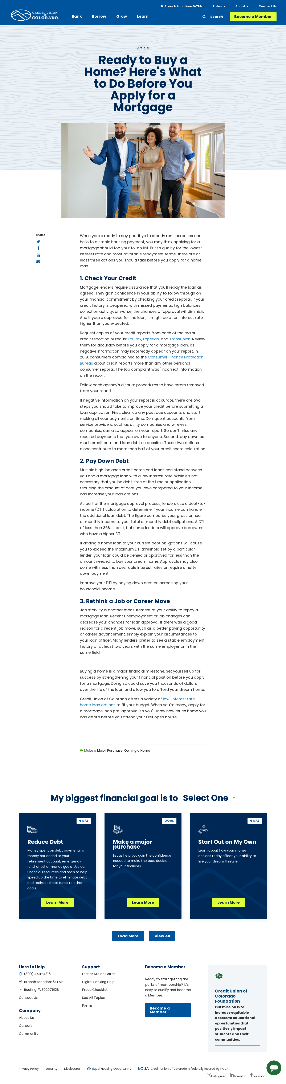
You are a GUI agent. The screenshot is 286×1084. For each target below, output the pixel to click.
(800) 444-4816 (37, 973)
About (240, 6)
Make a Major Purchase (103, 750)
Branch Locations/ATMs (183, 6)
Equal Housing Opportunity (111, 1069)
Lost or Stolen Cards (98, 973)
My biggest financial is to (114, 798)
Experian (151, 339)
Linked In (240, 1076)
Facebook (260, 1076)
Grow (121, 16)
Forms (87, 1005)
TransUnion (180, 339)
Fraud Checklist (95, 989)
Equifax (134, 339)
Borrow (99, 16)
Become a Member (253, 16)
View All (162, 936)
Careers (25, 1025)
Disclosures (72, 1069)
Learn (142, 16)
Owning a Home (137, 750)
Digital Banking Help (98, 981)
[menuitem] (182, 6)
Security (51, 1069)
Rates (217, 6)
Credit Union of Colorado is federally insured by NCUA (189, 1069)
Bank (77, 16)
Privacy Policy (29, 1069)
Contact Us (268, 6)
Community (28, 1033)
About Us (26, 1017)
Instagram (218, 1076)
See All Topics (93, 997)
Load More (128, 936)
